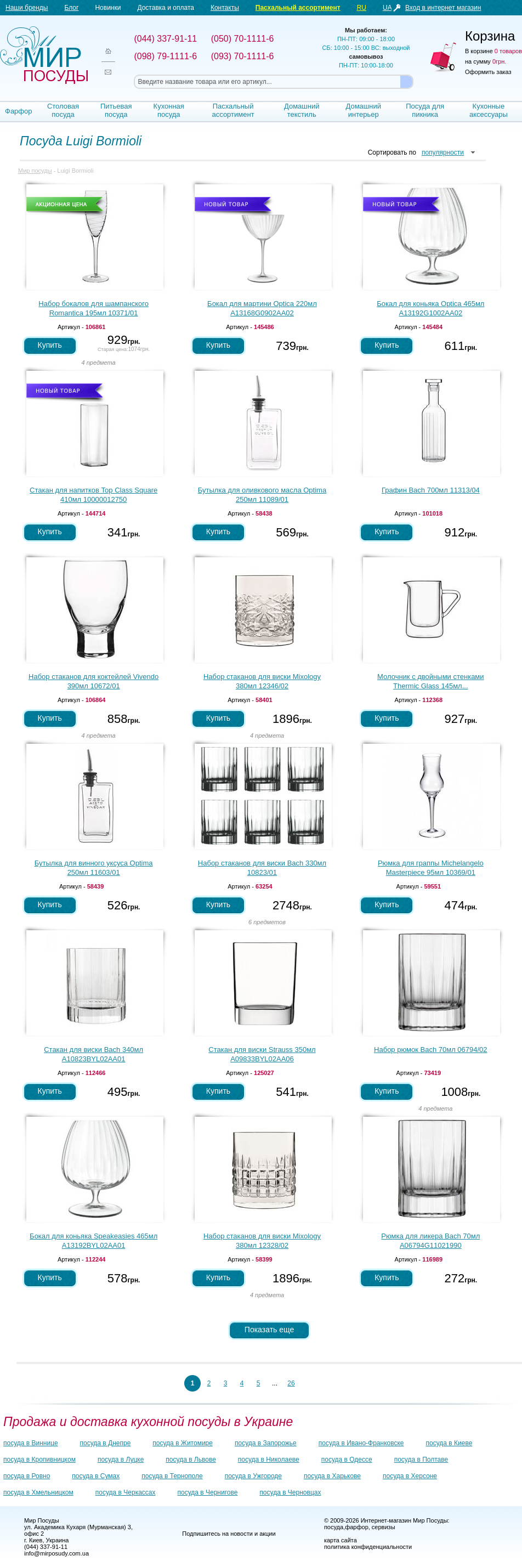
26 (290, 1383)
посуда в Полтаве (421, 1459)
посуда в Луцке (121, 1459)
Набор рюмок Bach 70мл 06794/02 (430, 1049)
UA (387, 8)
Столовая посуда (63, 110)
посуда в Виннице (30, 1443)
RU (361, 8)
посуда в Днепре (105, 1443)
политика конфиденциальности (368, 1546)
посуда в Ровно (26, 1476)
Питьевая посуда (116, 110)
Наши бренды (26, 8)
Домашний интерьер (363, 110)
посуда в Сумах (96, 1476)
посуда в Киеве (449, 1443)
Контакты (225, 8)
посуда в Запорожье (266, 1443)
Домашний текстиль (301, 110)
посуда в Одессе (346, 1459)
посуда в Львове (190, 1459)
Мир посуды (44, 55)
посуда (333, 1527)
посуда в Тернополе (171, 1476)
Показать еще (269, 1329)
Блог (71, 8)
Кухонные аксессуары (488, 110)
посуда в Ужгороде (253, 1476)
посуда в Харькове (332, 1476)
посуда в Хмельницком (38, 1492)
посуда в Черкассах (125, 1492)
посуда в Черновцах (290, 1492)
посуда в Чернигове (208, 1492)
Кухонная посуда (169, 110)
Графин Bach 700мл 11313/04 (431, 490)
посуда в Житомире (182, 1443)
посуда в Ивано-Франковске (361, 1443)
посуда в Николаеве (268, 1459)
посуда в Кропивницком (39, 1459)
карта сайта (340, 1540)
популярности (443, 152)
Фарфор (18, 111)
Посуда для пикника (425, 110)
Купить (50, 345)
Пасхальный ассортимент (298, 8)
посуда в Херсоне (410, 1476)
